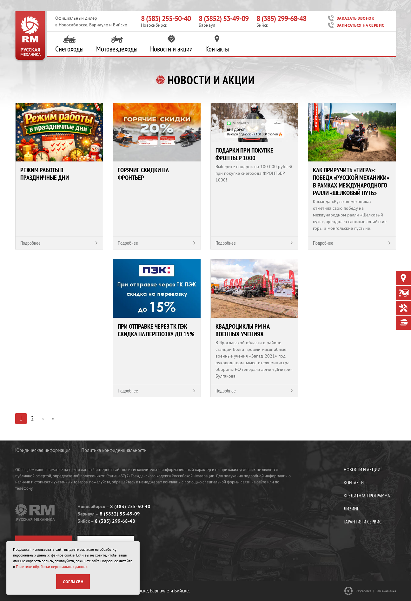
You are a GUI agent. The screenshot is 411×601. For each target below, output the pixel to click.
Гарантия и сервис (362, 521)
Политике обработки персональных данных (51, 566)
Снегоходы (69, 44)
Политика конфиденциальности (114, 450)
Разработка (363, 591)
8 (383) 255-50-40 (166, 18)
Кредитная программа (367, 495)
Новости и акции (171, 44)
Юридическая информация (42, 450)
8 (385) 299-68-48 (281, 18)
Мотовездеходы (116, 44)
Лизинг (351, 508)
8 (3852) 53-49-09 (224, 18)
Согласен (73, 581)
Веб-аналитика (386, 591)
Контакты (217, 44)
